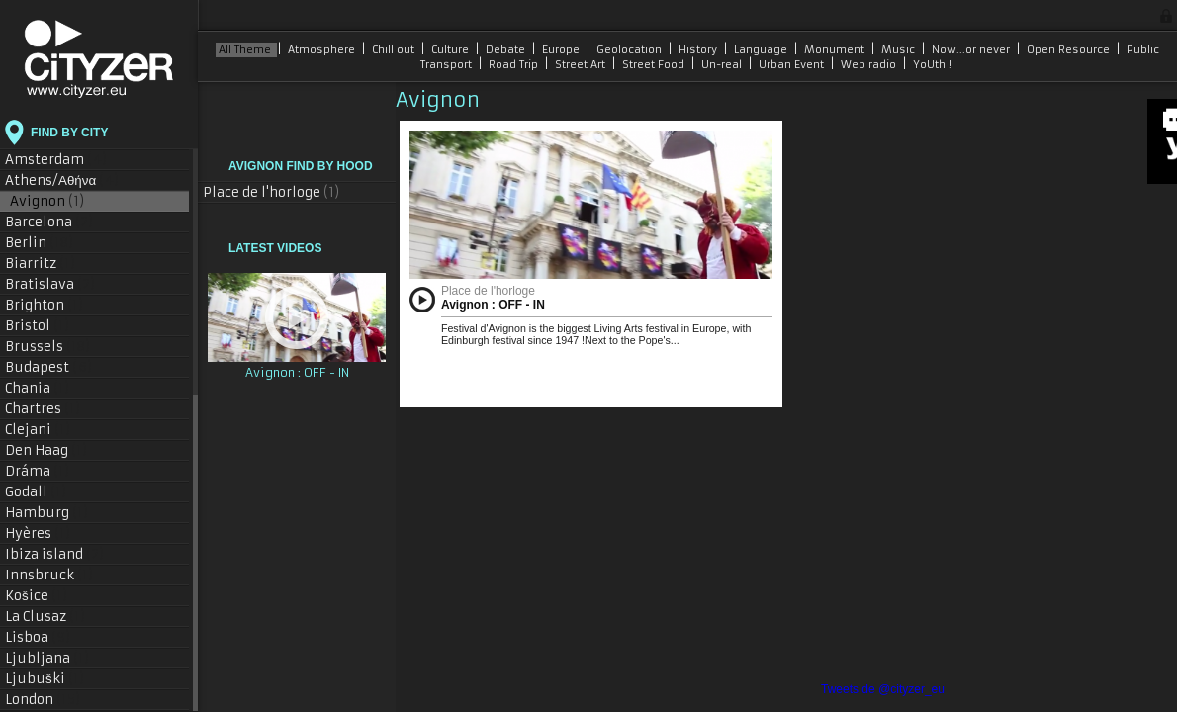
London (43, 699)
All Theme (246, 50)
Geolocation (630, 50)
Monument (835, 50)
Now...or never (972, 50)
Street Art (581, 64)
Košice (36, 595)
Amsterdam (56, 159)
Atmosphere (323, 50)
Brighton (44, 305)
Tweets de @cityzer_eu (883, 689)
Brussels (48, 346)
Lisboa (38, 637)
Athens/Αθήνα (62, 180)
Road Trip (515, 64)
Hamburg (47, 512)
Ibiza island (55, 554)
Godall (36, 492)
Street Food (654, 64)
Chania (37, 388)
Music (899, 50)
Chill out (394, 50)
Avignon (47, 201)
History (699, 50)
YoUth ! (932, 64)
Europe (562, 50)
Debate (507, 50)
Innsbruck (49, 575)
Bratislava (50, 284)
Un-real (723, 64)
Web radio (870, 64)
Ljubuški (45, 678)
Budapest (49, 367)
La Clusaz (45, 616)
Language (762, 50)
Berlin (39, 242)
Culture (451, 50)
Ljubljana (47, 658)
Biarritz (40, 263)
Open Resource (1070, 50)
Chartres (43, 408)
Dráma (37, 471)
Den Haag (46, 450)
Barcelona (49, 222)
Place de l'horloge (271, 192)
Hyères (38, 533)
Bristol (37, 325)
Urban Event (793, 64)
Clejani (38, 429)
